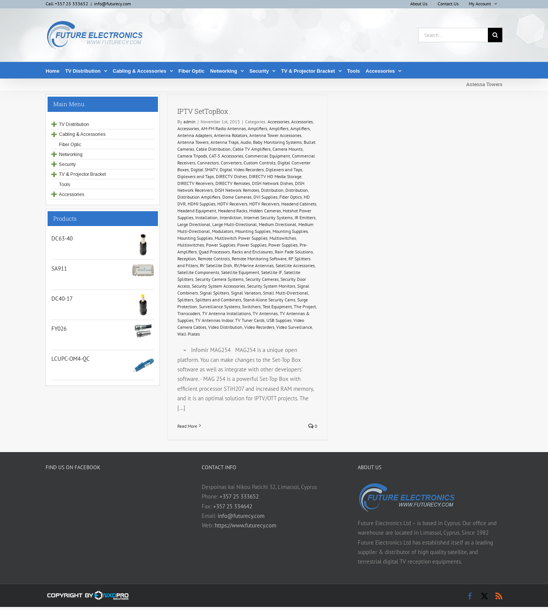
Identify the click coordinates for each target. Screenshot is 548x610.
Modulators (222, 231)
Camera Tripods (192, 156)
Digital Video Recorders (242, 169)
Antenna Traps (224, 142)
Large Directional (193, 224)
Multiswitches (282, 238)
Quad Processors (214, 252)
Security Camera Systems (219, 279)
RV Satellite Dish (216, 265)
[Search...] (453, 35)
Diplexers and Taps (284, 169)
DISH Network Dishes (272, 183)
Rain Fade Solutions (294, 252)
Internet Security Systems (268, 217)
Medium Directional (277, 224)
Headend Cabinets (298, 204)
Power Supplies (220, 245)
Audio (246, 142)
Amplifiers (257, 128)
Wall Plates (188, 334)
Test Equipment (277, 306)
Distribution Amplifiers (198, 197)
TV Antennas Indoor (214, 320)
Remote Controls (214, 258)
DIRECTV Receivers (195, 183)
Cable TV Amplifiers (252, 149)
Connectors (208, 163)
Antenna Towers (193, 142)
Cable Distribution (213, 149)
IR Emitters (305, 217)
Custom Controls (260, 163)
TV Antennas (265, 313)
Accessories (278, 121)
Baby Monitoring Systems (277, 142)
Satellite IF (271, 272)
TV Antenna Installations (226, 313)
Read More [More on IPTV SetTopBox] (187, 426)
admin (189, 121)
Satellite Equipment (240, 272)
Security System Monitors (271, 286)
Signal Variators (246, 293)
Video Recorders (259, 327)
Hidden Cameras (265, 210)
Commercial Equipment (267, 156)
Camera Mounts (287, 149)
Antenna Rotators (230, 135)
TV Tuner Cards (249, 320)
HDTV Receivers (232, 204)
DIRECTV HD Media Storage (275, 176)
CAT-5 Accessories (226, 156)
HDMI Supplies (201, 204)
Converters (231, 163)
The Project (305, 306)
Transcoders (188, 313)
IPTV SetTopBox (202, 111)
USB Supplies (279, 320)
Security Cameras (262, 279)
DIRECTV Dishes (231, 176)
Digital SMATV (204, 169)
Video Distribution (225, 327)
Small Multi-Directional (285, 293)
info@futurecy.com (112, 3)
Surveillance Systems (219, 306)
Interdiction (231, 217)
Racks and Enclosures (252, 252)
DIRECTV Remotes (232, 183)
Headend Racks (232, 210)
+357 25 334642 (232, 506)
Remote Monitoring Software (259, 258)
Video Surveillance (294, 327)
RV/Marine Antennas (254, 265)
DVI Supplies (265, 197)
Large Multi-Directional (234, 224)
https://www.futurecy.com (245, 525)
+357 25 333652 (239, 496)
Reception (186, 258)
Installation (206, 217)
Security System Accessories (218, 286)
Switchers (251, 306)
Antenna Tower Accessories (275, 135)
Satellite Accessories (295, 265)
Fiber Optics (290, 197)
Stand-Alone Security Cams (269, 300)
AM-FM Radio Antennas (223, 128)
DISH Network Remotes (237, 190)
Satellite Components (198, 272)
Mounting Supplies (253, 231)
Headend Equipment (196, 210)
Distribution (272, 190)
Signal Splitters (214, 293)
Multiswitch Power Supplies (241, 238)
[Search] (495, 35)
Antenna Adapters (194, 135)
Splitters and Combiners (218, 300)
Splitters (185, 300)
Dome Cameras (237, 197)
